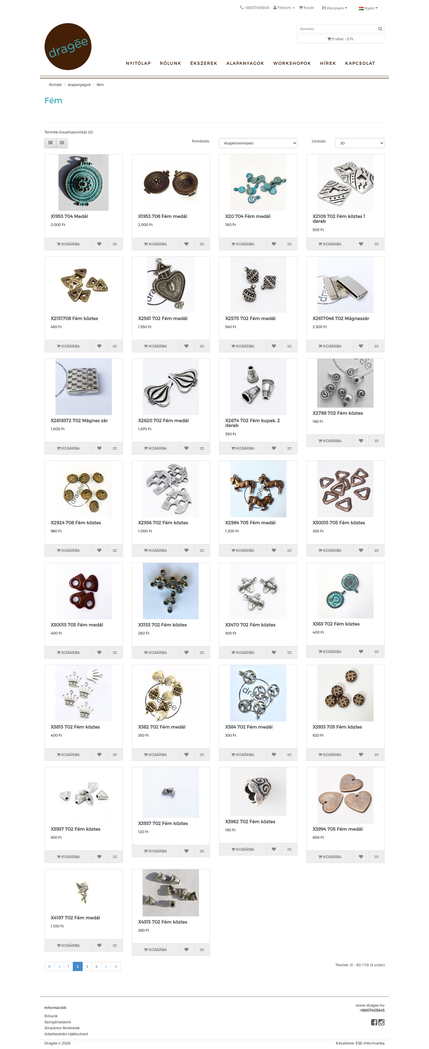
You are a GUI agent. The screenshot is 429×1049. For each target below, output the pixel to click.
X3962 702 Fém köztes (250, 821)
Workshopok (292, 63)
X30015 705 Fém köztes (339, 522)
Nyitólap (138, 63)
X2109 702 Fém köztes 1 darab (339, 219)
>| (115, 966)
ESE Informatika (370, 1043)
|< (49, 966)
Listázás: (319, 141)
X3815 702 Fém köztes (75, 726)
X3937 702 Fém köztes (75, 829)
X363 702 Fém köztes (336, 623)
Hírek (328, 63)
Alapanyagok (245, 63)
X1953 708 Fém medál (162, 216)
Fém (100, 84)
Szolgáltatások (57, 1022)
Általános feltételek (62, 1028)
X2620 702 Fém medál (163, 420)
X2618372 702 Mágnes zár (79, 420)
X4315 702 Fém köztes (162, 921)
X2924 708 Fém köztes (76, 522)
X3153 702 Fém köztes (162, 624)
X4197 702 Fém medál (75, 917)
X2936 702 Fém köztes (163, 522)
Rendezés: (201, 141)
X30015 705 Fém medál (77, 624)
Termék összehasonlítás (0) (68, 132)
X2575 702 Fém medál (250, 318)
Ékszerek (203, 63)
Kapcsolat (360, 63)
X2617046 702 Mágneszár (341, 318)
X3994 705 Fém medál (337, 829)
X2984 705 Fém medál (250, 522)
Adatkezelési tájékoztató (66, 1034)
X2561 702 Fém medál (162, 318)
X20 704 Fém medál (247, 216)
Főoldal (55, 84)
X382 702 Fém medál (161, 726)
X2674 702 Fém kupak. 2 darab (252, 423)
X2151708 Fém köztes (74, 318)
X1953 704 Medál (69, 216)
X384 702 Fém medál (248, 726)
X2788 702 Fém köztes (338, 413)
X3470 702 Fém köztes (250, 624)
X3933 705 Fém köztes (337, 726)
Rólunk (170, 63)
